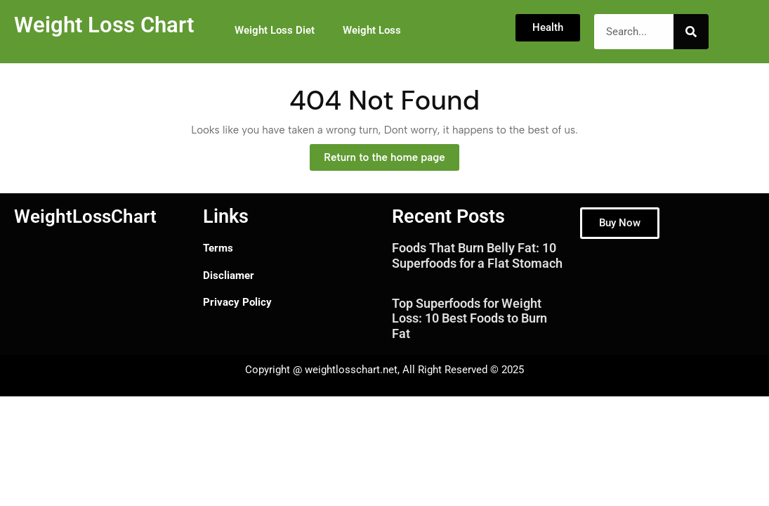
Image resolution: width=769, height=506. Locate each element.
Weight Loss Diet (275, 30)
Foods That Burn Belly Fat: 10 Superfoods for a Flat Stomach (477, 255)
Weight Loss (372, 30)
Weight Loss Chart (104, 25)
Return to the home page (391, 154)
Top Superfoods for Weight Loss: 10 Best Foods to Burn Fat (469, 318)
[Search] (691, 31)
